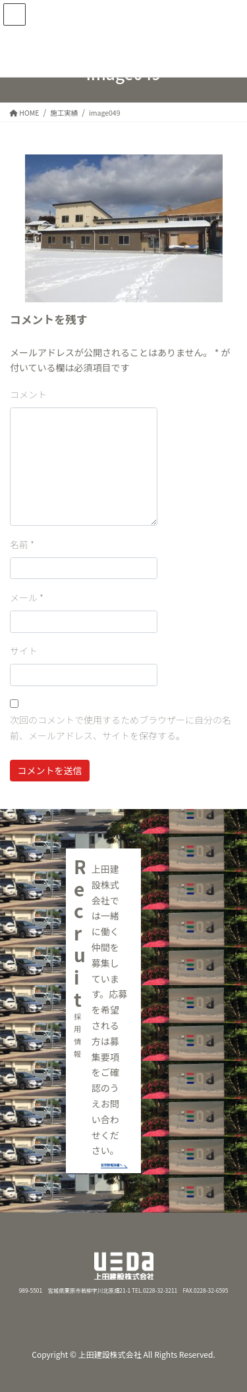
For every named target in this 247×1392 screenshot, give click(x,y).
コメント (28, 394)
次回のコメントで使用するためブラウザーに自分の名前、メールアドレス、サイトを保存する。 (120, 727)
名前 (22, 544)
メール (26, 597)
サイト (24, 650)
